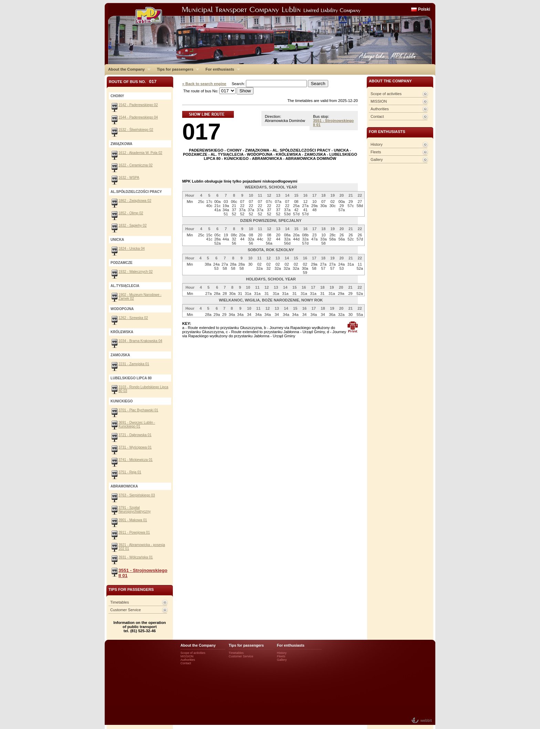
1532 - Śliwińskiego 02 (135, 130)
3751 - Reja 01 (129, 472)
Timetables (119, 602)
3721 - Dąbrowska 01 (135, 435)
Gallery (377, 159)
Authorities (380, 109)
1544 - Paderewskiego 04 (138, 117)
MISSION (379, 101)
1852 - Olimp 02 (130, 213)
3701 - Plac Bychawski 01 (138, 410)
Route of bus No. (133, 81)
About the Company (127, 69)
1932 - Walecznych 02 (135, 272)
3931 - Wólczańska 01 (135, 557)
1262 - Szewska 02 (133, 318)
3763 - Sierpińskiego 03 (136, 495)
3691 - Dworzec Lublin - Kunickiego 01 (136, 424)
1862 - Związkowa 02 (134, 201)
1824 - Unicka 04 (131, 248)
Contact (377, 116)
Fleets (376, 152)
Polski (424, 9)
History (377, 144)
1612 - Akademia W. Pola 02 (140, 153)
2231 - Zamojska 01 (133, 364)
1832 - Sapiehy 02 (132, 225)
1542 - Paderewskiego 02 (138, 105)
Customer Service (125, 610)
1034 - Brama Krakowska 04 (140, 341)
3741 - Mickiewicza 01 (135, 460)
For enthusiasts (221, 69)
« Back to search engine (204, 84)
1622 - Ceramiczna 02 (135, 165)
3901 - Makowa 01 (132, 520)
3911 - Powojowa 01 (134, 532)
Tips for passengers (176, 69)
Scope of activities (386, 94)
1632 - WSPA (128, 177)
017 (201, 131)
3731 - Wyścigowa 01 (135, 447)
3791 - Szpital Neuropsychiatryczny (134, 509)
